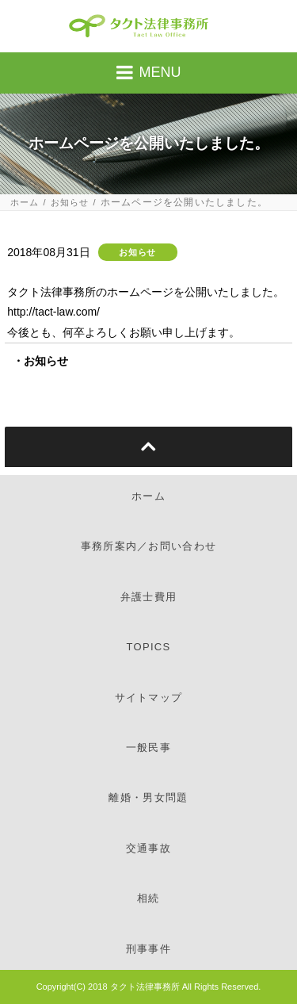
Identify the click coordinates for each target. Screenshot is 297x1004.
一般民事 (148, 747)
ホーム (25, 202)
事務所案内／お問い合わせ (149, 546)
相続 (148, 898)
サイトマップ (149, 697)
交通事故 (148, 848)
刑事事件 (148, 949)
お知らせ (70, 202)
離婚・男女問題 (148, 797)
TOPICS (149, 647)
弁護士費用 (148, 597)
